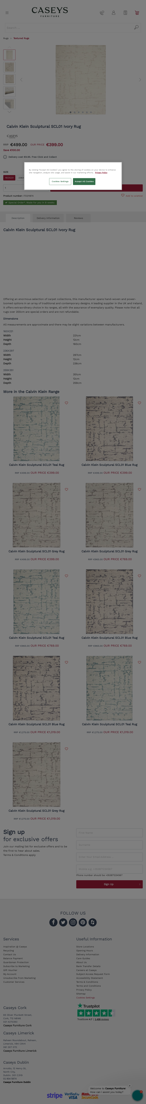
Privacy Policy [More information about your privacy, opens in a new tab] (101, 172)
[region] (73, 176)
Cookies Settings (60, 181)
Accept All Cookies (84, 181)
